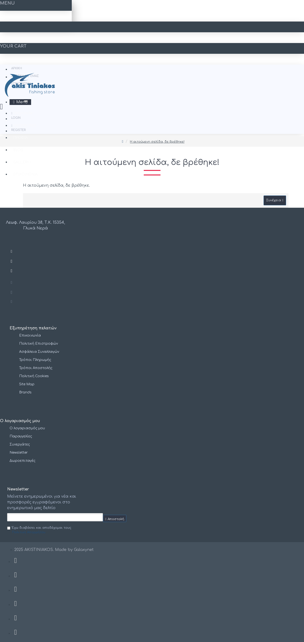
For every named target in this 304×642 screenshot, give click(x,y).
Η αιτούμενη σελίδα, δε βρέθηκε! (157, 141)
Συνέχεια (273, 200)
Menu (22, 102)
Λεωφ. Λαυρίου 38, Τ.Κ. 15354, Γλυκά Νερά (35, 225)
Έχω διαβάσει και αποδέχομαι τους (39, 530)
